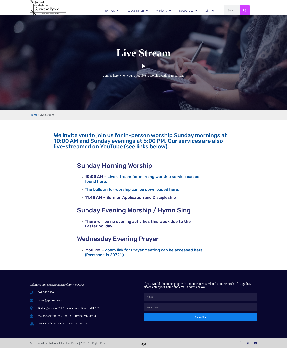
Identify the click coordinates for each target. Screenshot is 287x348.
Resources (188, 10)
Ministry (163, 10)
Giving (209, 10)
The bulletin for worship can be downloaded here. (132, 189)
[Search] (245, 10)
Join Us (112, 10)
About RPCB (137, 10)
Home (33, 114)
